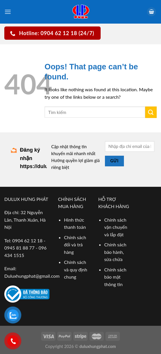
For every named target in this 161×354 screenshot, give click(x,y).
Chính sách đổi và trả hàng (75, 245)
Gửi (114, 160)
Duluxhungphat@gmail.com (32, 276)
